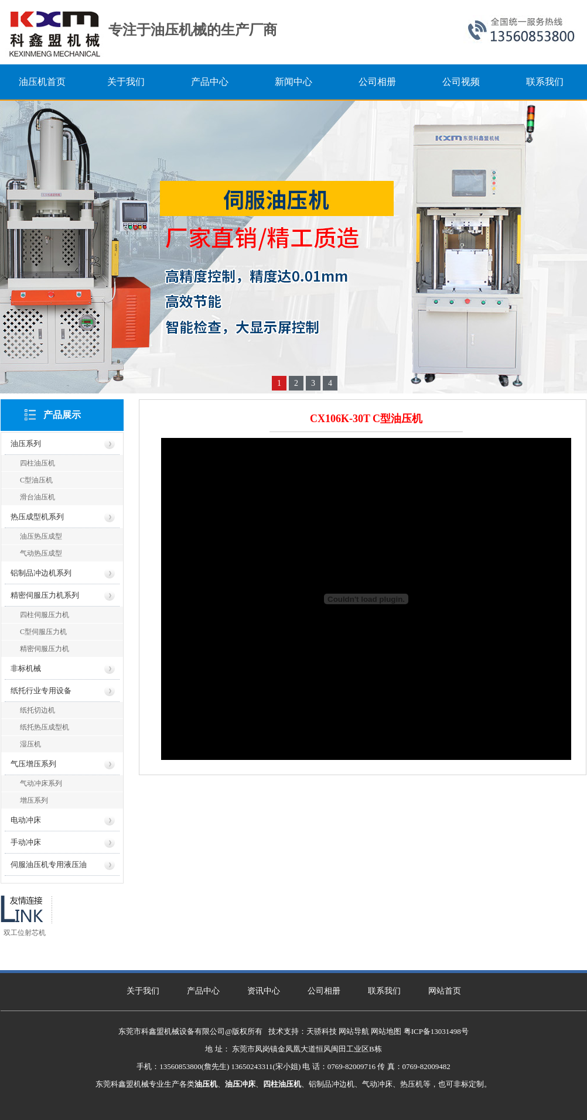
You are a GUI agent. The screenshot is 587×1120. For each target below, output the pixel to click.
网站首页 (444, 991)
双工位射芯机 (25, 933)
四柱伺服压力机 (44, 615)
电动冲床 (26, 820)
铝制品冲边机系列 (41, 572)
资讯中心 (263, 991)
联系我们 (384, 991)
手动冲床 (26, 842)
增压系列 (34, 800)
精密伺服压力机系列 (45, 595)
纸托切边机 (37, 710)
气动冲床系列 (41, 783)
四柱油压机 (37, 463)
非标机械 (26, 668)
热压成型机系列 (37, 516)
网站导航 (354, 1031)
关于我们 (143, 991)
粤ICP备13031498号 (436, 1031)
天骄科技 (321, 1031)
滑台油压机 (37, 497)
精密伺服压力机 (44, 649)
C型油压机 (36, 480)
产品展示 (62, 415)
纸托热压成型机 (44, 727)
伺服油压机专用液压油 (49, 864)
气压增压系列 (33, 763)
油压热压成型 (41, 536)
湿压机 (30, 744)
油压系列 (26, 443)
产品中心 (203, 991)
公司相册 (324, 991)
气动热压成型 (41, 553)
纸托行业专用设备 (41, 690)
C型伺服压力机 (43, 632)
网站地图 (386, 1031)
